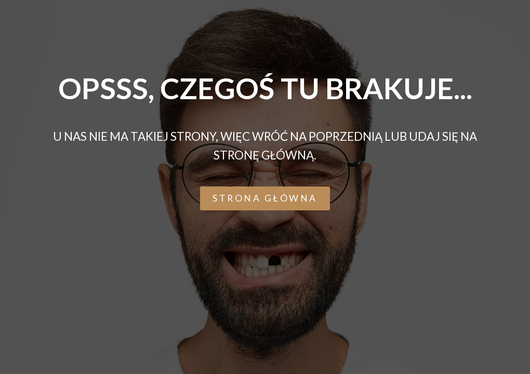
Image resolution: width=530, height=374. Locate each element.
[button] (265, 198)
